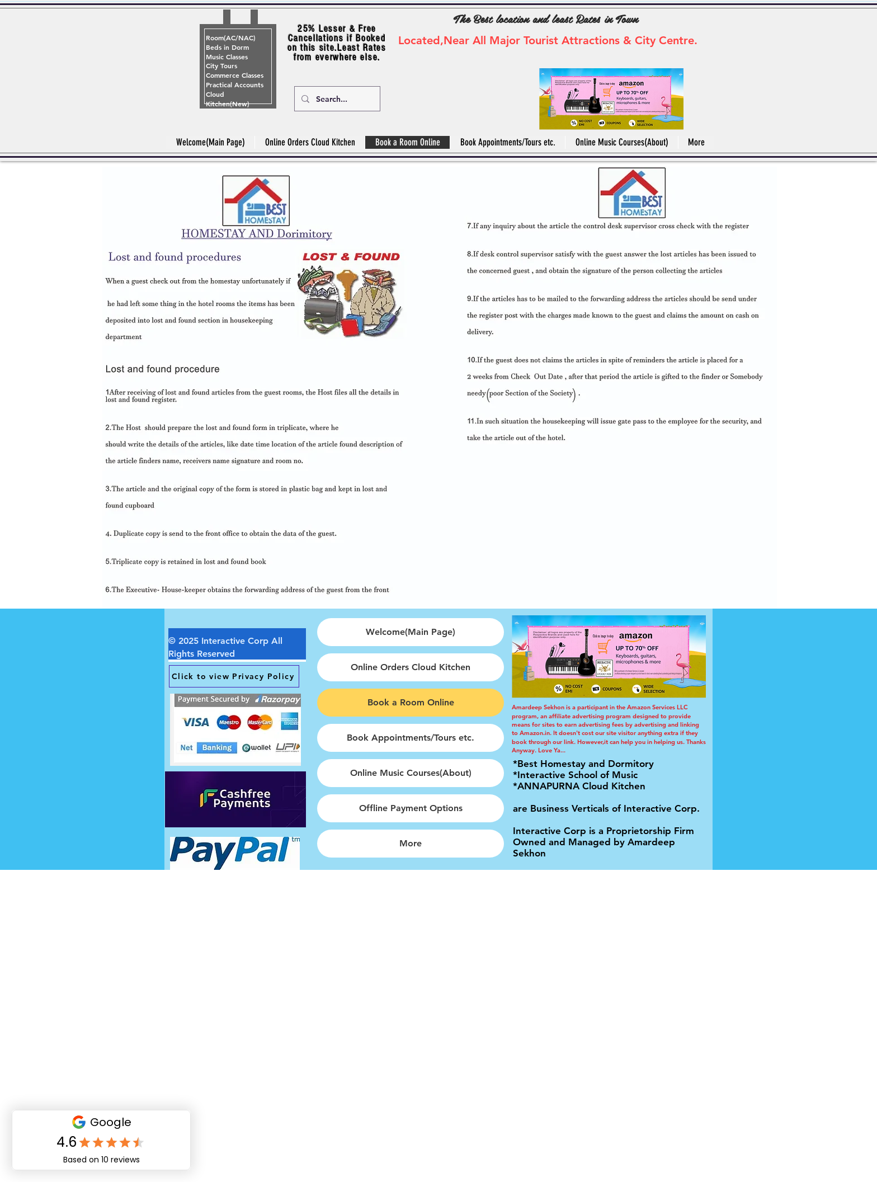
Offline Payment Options (411, 808)
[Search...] (336, 99)
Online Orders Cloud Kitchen (410, 667)
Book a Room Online (410, 702)
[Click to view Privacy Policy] (234, 676)
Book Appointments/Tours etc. (410, 737)
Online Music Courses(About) (410, 772)
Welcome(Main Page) (410, 632)
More (410, 843)
